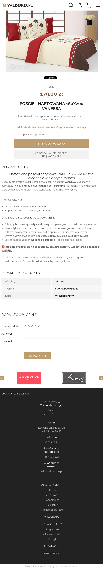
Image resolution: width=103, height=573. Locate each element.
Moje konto (80, 5)
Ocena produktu (10, 326)
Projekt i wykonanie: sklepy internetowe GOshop (51, 566)
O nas (52, 490)
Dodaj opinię (37, 355)
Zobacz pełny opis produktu (29, 134)
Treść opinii (7, 341)
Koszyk (52, 539)
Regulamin (52, 505)
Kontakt (52, 495)
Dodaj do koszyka (51, 143)
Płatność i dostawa (52, 509)
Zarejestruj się (52, 534)
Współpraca (52, 500)
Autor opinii (7, 333)
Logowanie (52, 529)
